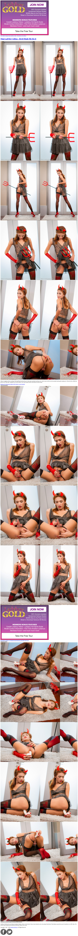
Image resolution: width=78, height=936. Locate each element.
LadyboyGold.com (13, 927)
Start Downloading (4, 385)
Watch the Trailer (4, 641)
